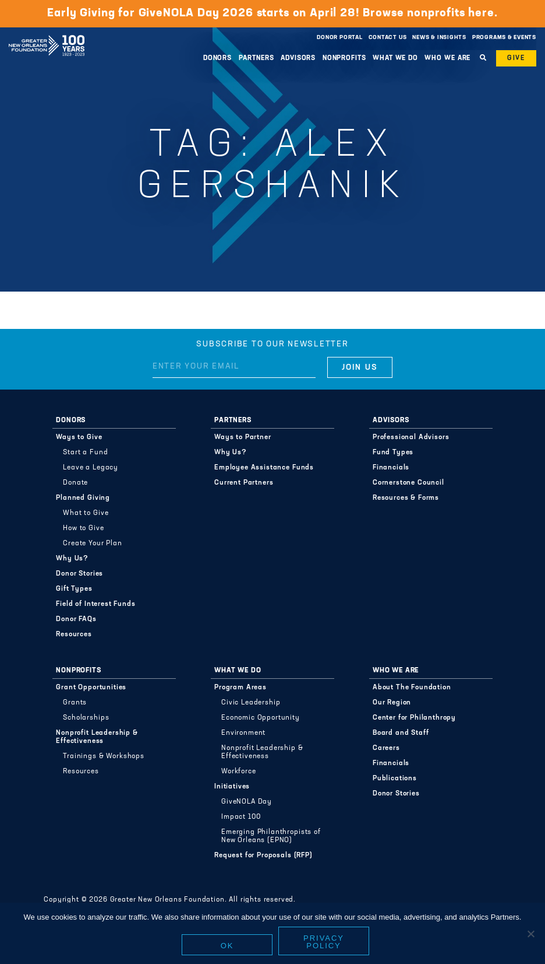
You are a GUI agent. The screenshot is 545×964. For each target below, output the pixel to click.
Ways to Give (79, 437)
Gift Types (74, 589)
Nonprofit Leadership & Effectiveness (96, 737)
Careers (386, 748)
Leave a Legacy (90, 467)
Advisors (298, 58)
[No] (530, 934)
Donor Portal (339, 37)
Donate (75, 482)
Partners (256, 58)
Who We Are (447, 58)
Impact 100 (240, 817)
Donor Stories (79, 573)
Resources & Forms (406, 498)
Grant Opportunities (91, 687)
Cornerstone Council (408, 482)
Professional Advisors (411, 437)
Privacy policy (323, 942)
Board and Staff (401, 733)
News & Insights (439, 37)
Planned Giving (83, 498)
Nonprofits (344, 58)
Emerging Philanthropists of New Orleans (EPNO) (271, 836)
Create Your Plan (92, 543)
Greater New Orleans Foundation (46, 34)
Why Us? (72, 558)
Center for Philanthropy (414, 717)
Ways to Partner (242, 437)
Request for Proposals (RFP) (263, 855)
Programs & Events (504, 37)
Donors (217, 58)
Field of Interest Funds (95, 604)
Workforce (238, 771)
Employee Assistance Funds (264, 467)
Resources (74, 634)
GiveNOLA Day (246, 801)
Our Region (392, 702)
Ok (227, 945)
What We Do (395, 58)
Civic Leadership (250, 702)
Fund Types (393, 452)
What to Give (85, 513)
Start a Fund (85, 452)
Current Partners (243, 482)
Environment (243, 733)
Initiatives (232, 786)
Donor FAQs (76, 619)
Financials (391, 467)
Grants (75, 702)
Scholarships (86, 717)
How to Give (83, 528)
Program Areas (240, 687)
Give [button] (516, 58)
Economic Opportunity (260, 717)
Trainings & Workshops (103, 756)
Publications (395, 778)
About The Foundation (412, 687)
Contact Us (388, 37)
